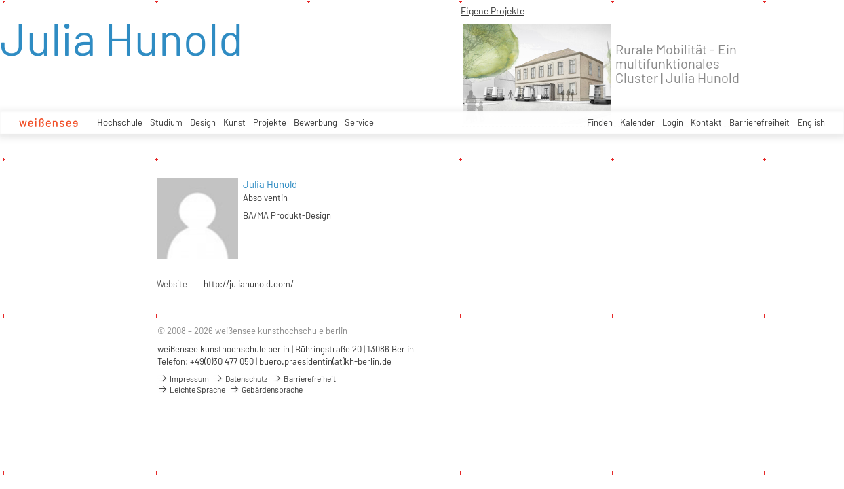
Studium (166, 122)
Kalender (637, 122)
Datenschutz (240, 378)
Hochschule (119, 122)
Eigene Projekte (492, 10)
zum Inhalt (0, 0)
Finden (600, 122)
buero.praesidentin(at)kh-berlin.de (325, 361)
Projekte (269, 122)
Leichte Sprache (191, 389)
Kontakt (706, 122)
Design (203, 122)
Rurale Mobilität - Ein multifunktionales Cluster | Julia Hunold (677, 63)
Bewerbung (315, 122)
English (811, 122)
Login (672, 122)
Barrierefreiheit (759, 122)
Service (359, 122)
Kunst (234, 122)
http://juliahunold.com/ (249, 283)
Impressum (183, 378)
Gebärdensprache (266, 389)
